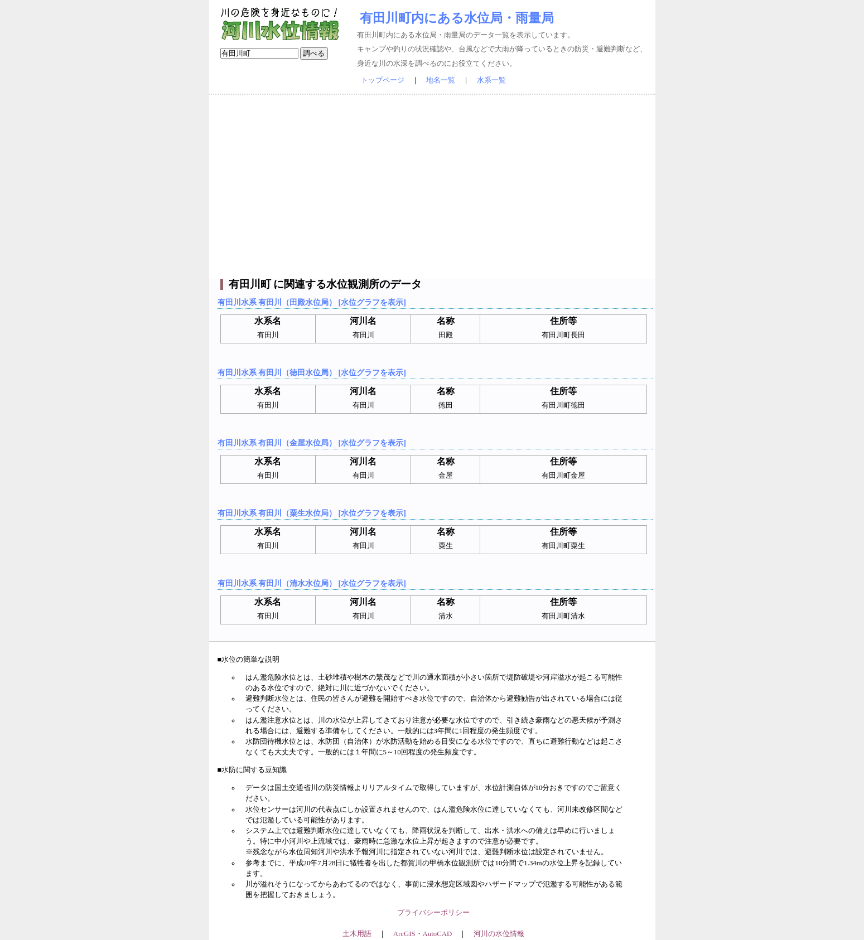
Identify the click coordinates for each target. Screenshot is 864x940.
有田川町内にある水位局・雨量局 (457, 18)
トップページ (382, 80)
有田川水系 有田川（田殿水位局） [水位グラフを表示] (312, 302)
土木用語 (356, 934)
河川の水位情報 (499, 934)
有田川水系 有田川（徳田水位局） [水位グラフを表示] (312, 372)
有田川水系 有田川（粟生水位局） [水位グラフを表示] (312, 512)
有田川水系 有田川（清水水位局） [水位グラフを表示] (312, 583)
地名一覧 (440, 80)
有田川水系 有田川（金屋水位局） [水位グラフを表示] (312, 442)
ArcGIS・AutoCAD (422, 934)
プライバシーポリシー (433, 913)
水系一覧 (491, 80)
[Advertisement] (432, 187)
